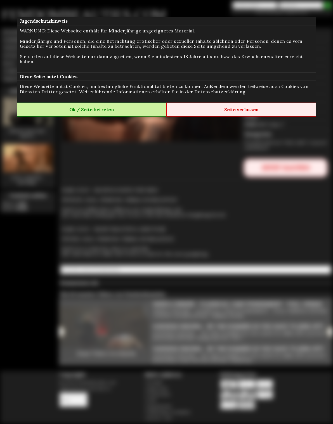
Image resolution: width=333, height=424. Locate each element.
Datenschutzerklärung (219, 91)
